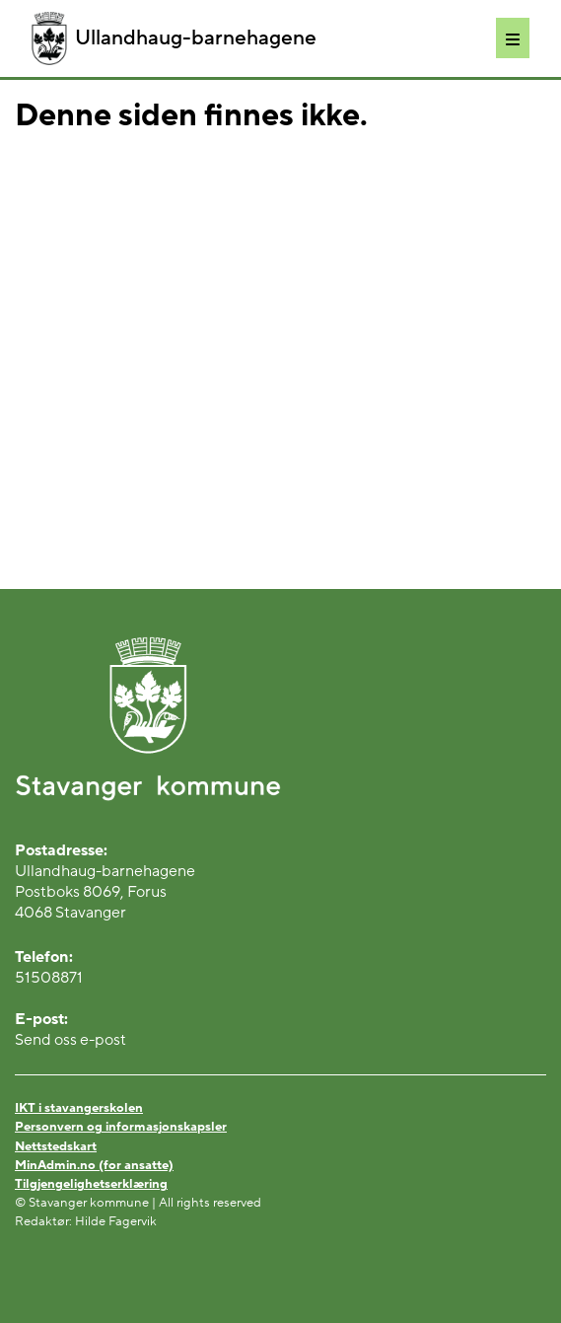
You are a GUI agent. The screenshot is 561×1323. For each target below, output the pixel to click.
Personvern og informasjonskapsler (121, 1127)
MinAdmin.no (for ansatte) (94, 1165)
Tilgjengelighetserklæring (91, 1184)
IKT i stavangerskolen (79, 1108)
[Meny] (513, 37)
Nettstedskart (56, 1146)
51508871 (49, 978)
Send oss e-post (70, 1040)
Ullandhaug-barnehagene (174, 38)
